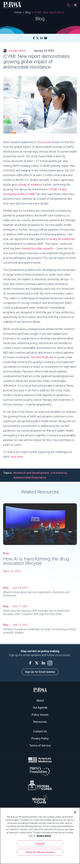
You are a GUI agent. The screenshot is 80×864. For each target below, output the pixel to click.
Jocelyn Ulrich (14, 50)
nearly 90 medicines (62, 239)
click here (16, 456)
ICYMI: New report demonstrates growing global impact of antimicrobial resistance (50, 12)
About (40, 700)
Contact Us (40, 731)
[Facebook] (34, 38)
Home (18, 12)
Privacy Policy (40, 738)
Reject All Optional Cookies (40, 852)
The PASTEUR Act (42, 357)
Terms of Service (40, 745)
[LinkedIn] (41, 38)
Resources (40, 721)
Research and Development (31, 472)
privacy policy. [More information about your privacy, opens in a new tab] (44, 835)
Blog (27, 12)
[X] (37, 38)
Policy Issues (40, 714)
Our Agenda (40, 707)
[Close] (74, 812)
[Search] (68, 5)
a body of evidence (30, 184)
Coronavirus (59, 472)
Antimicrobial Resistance (29, 477)
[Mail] (45, 38)
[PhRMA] (12, 5)
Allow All (39, 843)
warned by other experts (38, 248)
